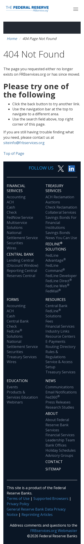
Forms (13, 299)
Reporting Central (22, 270)
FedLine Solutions (15, 334)
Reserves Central (21, 275)
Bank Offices (56, 445)
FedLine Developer (61, 275)
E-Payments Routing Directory (60, 344)
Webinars (15, 402)
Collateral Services (60, 212)
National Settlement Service (22, 235)
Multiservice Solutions (17, 225)
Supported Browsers (50, 498)
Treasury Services (54, 188)
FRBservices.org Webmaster (53, 530)
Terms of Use (18, 498)
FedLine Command (55, 268)
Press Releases (58, 402)
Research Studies (59, 407)
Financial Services (16, 188)
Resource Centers (60, 336)
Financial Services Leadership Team (60, 437)
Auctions (52, 202)
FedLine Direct (58, 280)
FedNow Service (20, 217)
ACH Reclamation (59, 196)
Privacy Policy (18, 503)
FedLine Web (57, 285)
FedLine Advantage (55, 258)
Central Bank (20, 254)
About (51, 413)
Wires (11, 248)
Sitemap (53, 469)
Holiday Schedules (60, 450)
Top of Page (13, 153)
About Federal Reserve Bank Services (57, 424)
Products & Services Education (22, 395)
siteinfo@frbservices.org (24, 142)
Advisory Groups (59, 455)
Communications (59, 387)
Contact (54, 461)
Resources (55, 299)
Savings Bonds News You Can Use (61, 235)
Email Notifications (61, 392)
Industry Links (57, 331)
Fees (49, 321)
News (50, 380)
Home (12, 38)
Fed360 (52, 397)
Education (17, 380)
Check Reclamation (61, 207)
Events (12, 387)
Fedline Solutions (55, 246)
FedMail (53, 291)
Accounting (16, 196)
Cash (11, 207)
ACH (10, 202)
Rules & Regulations (55, 354)
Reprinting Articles (37, 514)
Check (12, 212)
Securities (15, 242)
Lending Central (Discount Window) (22, 263)
